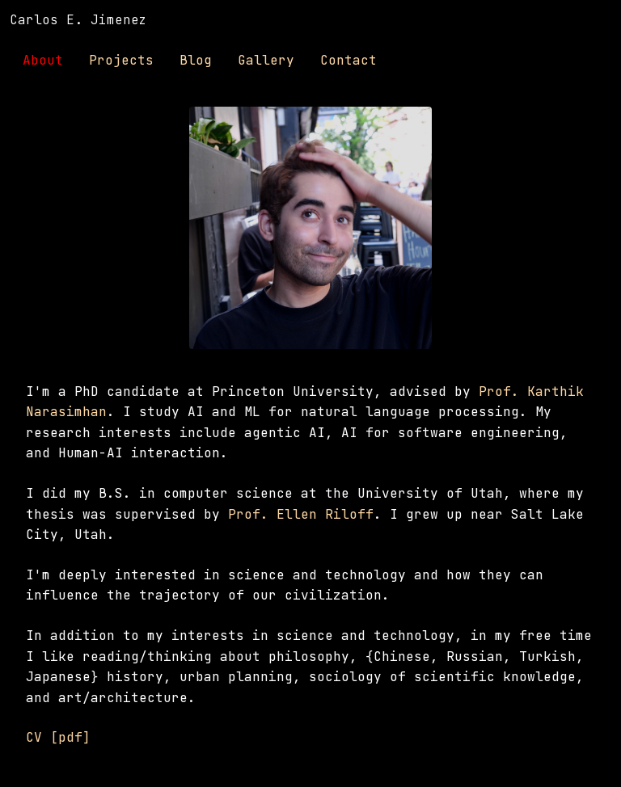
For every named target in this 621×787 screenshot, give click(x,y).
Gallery (266, 60)
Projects (121, 60)
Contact (348, 60)
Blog (196, 60)
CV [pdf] (58, 737)
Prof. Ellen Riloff (301, 514)
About (43, 60)
